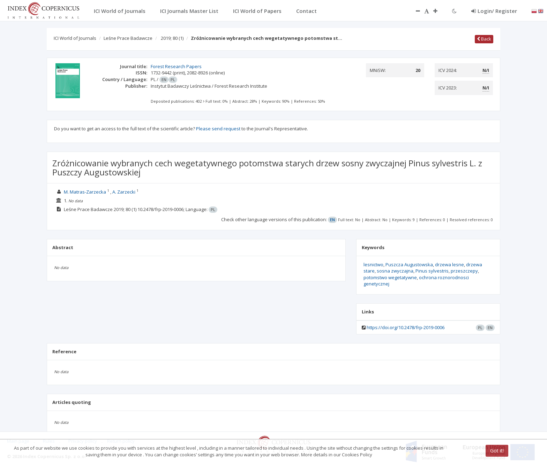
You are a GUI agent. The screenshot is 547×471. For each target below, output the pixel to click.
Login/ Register (494, 10)
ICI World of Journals (75, 38)
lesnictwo (373, 264)
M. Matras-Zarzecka (85, 192)
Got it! (497, 450)
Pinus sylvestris (432, 271)
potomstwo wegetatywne (390, 277)
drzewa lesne (449, 264)
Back (484, 39)
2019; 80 (172, 38)
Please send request (218, 128)
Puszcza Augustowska (409, 264)
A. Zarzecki (123, 192)
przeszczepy (464, 271)
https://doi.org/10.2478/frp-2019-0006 (405, 327)
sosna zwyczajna (395, 271)
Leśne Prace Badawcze (128, 38)
